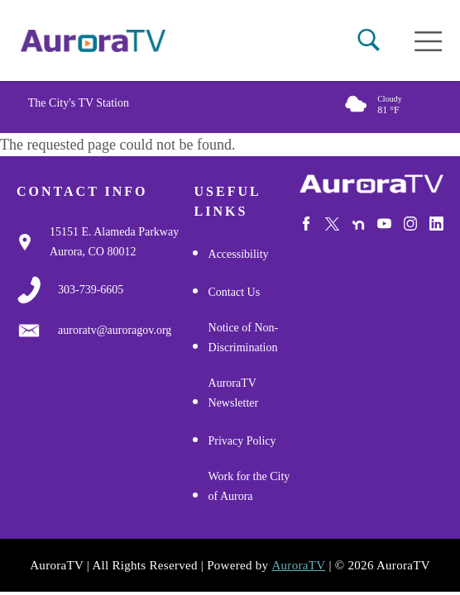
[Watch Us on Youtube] (384, 224)
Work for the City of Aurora (249, 486)
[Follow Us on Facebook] (306, 224)
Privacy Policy (242, 441)
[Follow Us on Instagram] (411, 224)
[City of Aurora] (371, 184)
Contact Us (234, 292)
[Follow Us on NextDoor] (359, 225)
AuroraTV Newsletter (233, 393)
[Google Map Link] (122, 242)
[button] (368, 40)
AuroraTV (298, 565)
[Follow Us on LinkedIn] (436, 224)
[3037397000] (90, 290)
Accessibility (238, 254)
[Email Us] (114, 330)
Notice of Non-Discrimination (243, 337)
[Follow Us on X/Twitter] (332, 224)
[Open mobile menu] (428, 41)
